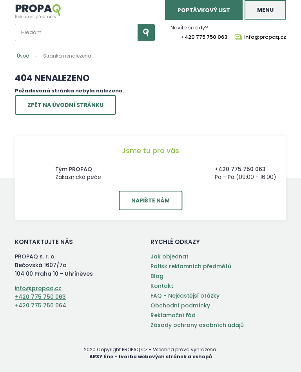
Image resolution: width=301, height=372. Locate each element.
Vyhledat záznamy (146, 32)
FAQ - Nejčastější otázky (184, 296)
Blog (156, 276)
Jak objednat (169, 256)
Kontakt (161, 286)
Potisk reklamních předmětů (190, 266)
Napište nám (150, 200)
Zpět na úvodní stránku (65, 105)
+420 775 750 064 (40, 305)
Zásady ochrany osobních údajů (197, 325)
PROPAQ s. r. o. (38, 12)
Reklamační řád (173, 315)
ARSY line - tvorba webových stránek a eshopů (150, 356)
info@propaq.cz (265, 37)
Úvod (23, 55)
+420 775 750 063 (204, 37)
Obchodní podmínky (180, 305)
